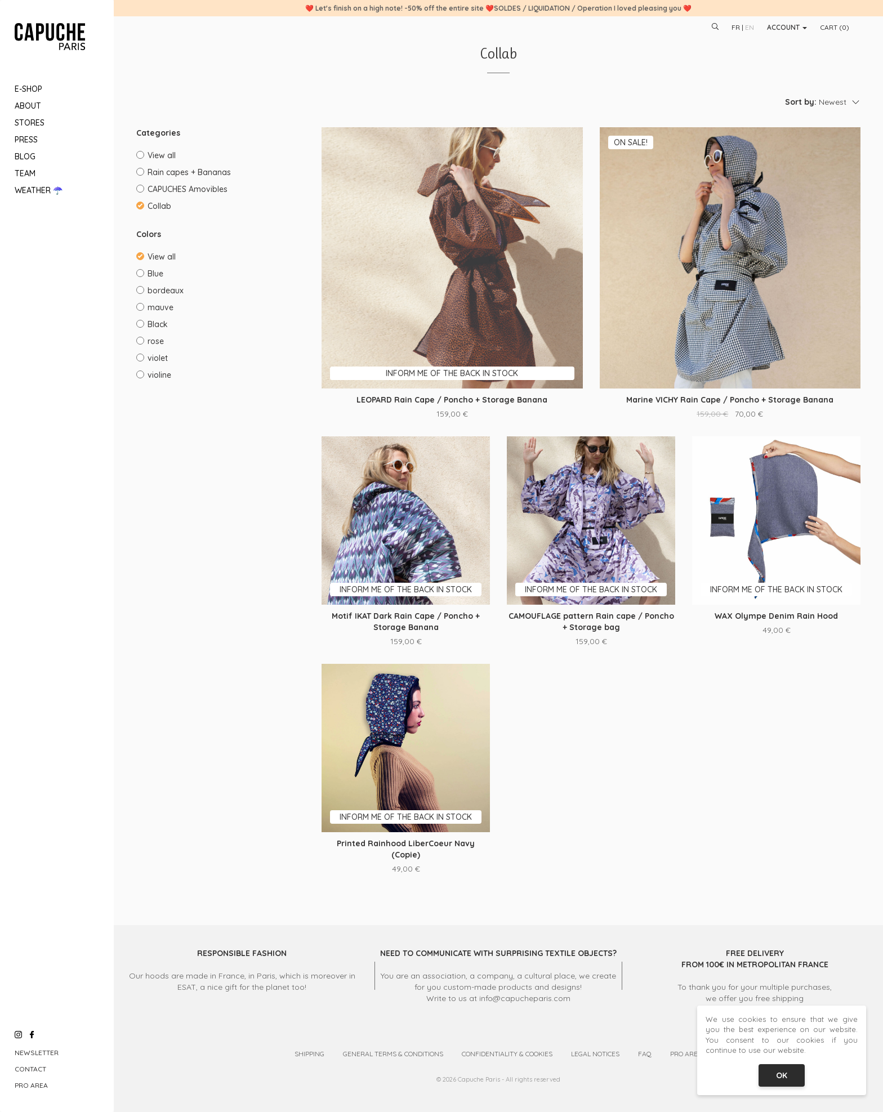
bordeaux (160, 290)
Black (152, 324)
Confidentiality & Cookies (507, 1054)
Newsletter (37, 1052)
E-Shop (28, 89)
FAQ (645, 1054)
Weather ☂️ (39, 190)
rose (150, 341)
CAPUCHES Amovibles (182, 189)
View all (156, 155)
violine (153, 375)
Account (787, 27)
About (28, 106)
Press (26, 140)
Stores (29, 123)
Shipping (309, 1054)
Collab (153, 206)
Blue (149, 274)
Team (25, 173)
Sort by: (801, 102)
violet (152, 358)
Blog (25, 156)
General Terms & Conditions (393, 1054)
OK (781, 1075)
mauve (154, 307)
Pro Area (31, 1085)
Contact (30, 1069)
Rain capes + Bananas (183, 172)
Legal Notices (595, 1054)
